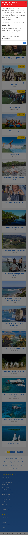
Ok (24, 43)
